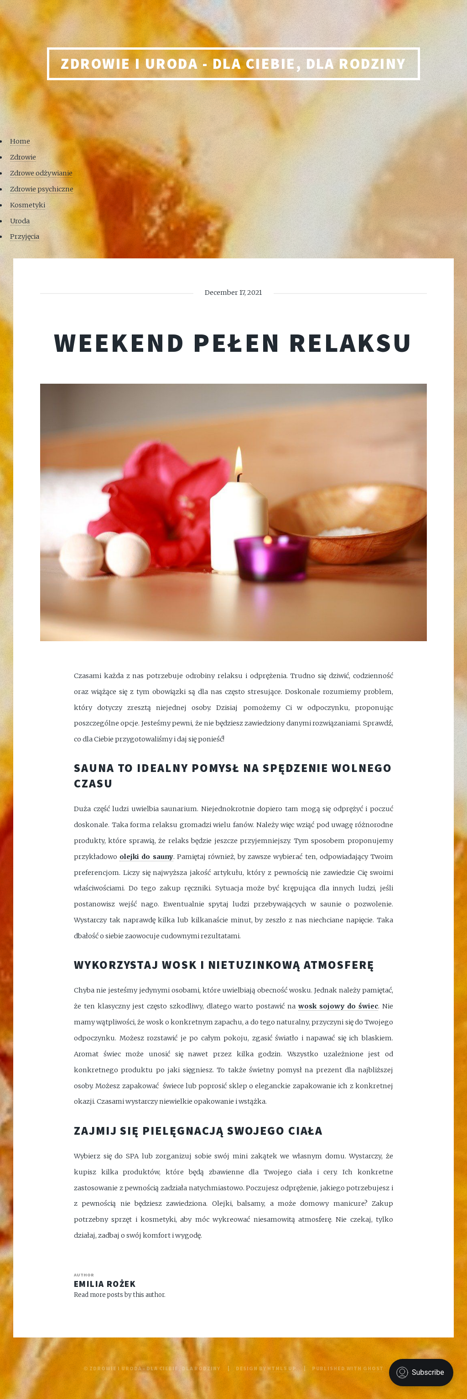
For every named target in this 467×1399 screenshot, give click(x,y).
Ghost (373, 1368)
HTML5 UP (281, 1368)
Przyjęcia (24, 236)
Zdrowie (23, 157)
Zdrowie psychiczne (41, 189)
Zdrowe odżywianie (41, 173)
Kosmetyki (27, 205)
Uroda (20, 221)
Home (20, 141)
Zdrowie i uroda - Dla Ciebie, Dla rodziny (233, 63)
